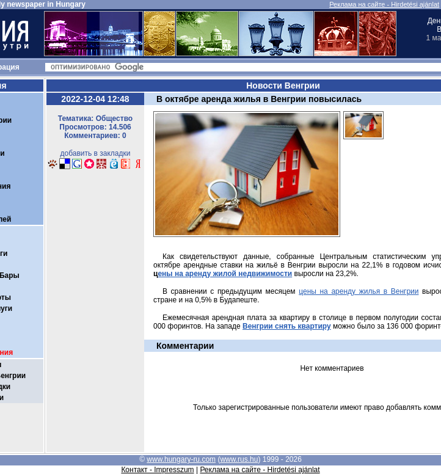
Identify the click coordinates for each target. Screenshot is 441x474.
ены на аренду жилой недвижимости (225, 273)
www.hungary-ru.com (181, 459)
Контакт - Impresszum (157, 469)
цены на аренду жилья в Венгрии (358, 291)
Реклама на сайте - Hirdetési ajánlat (384, 4)
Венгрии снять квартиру (286, 326)
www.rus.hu (239, 459)
